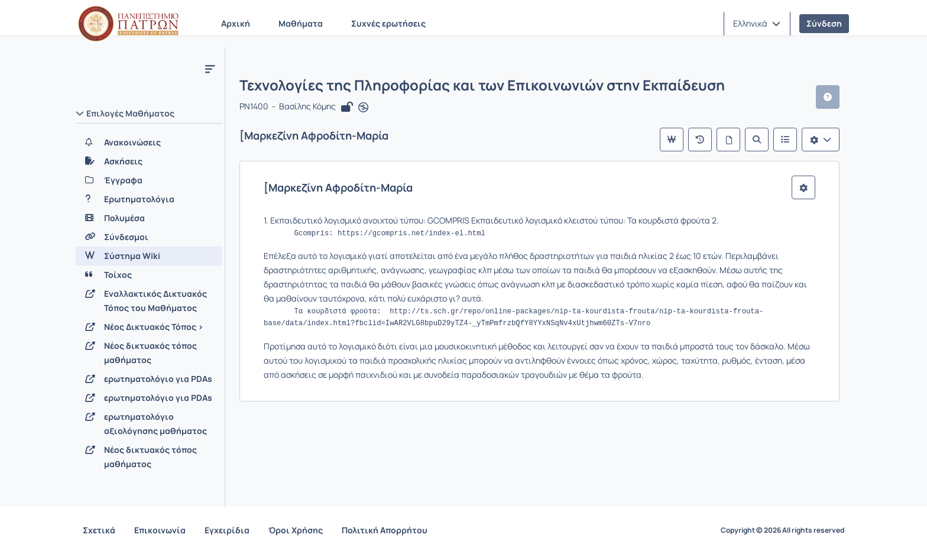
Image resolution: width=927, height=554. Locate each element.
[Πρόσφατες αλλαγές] (700, 139)
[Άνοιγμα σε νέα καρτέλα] (363, 107)
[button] (756, 24)
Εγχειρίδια (227, 530)
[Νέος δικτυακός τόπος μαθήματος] (149, 353)
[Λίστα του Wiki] (785, 139)
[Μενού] (210, 68)
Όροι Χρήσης (295, 530)
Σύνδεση (824, 23)
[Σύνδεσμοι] (149, 237)
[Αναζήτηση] (757, 139)
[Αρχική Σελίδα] (128, 23)
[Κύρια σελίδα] (671, 139)
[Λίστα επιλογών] (821, 139)
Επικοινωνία (160, 530)
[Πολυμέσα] (149, 218)
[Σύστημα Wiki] (149, 256)
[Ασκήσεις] (149, 161)
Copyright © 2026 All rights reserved (782, 530)
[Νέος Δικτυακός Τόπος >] (149, 327)
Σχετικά (99, 530)
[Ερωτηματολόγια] (149, 199)
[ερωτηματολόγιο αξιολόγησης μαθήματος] (149, 423)
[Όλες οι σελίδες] (728, 139)
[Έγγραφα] (149, 180)
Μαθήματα (300, 23)
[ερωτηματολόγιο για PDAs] (149, 379)
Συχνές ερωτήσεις (388, 23)
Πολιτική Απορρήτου (384, 530)
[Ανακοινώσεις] (149, 142)
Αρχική (235, 23)
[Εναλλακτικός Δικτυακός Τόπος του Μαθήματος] (149, 301)
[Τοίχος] (149, 274)
